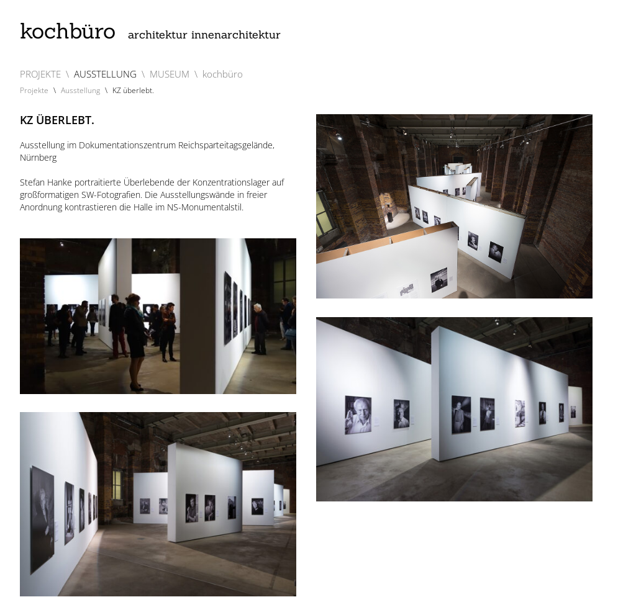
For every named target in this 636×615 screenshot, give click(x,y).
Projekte (34, 90)
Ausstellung (80, 90)
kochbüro (150, 31)
